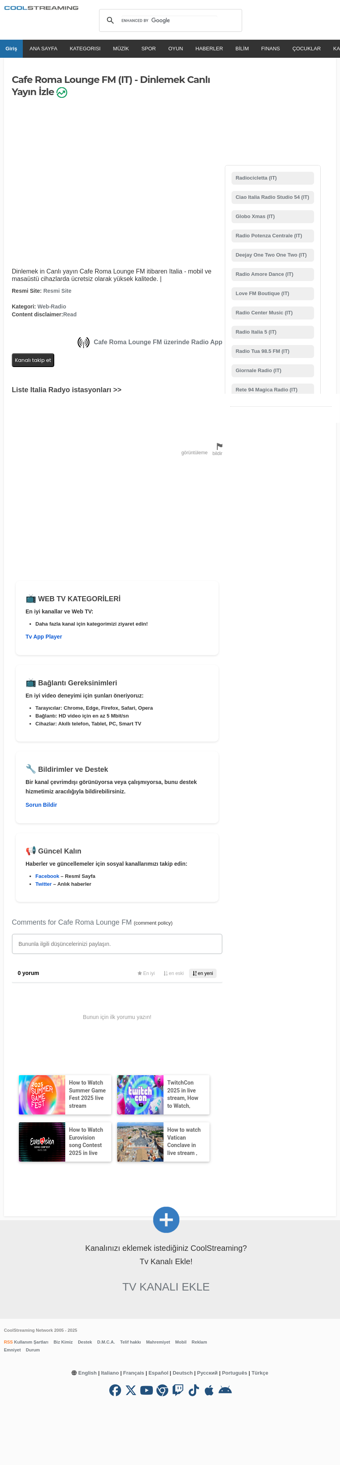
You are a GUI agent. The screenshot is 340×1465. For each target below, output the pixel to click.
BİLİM (242, 48)
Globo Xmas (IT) (254, 216)
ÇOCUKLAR (306, 48)
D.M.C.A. (106, 1342)
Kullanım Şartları (30, 1342)
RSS (8, 1342)
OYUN (175, 48)
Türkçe (260, 1373)
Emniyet (12, 1350)
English (87, 1373)
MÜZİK (121, 48)
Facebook (47, 876)
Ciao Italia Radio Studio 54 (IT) (271, 197)
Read (70, 314)
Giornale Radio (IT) (257, 370)
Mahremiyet (158, 1342)
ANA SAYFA (43, 48)
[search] (169, 20)
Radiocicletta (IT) (255, 178)
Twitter (43, 884)
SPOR (149, 48)
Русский (207, 1373)
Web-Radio (51, 306)
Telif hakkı (130, 1342)
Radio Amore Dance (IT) (263, 274)
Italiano (110, 1373)
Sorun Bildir (41, 805)
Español (159, 1373)
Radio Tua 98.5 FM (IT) (262, 351)
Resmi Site (57, 291)
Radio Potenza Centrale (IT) (268, 236)
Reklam (199, 1342)
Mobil (181, 1342)
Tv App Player (44, 636)
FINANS (270, 48)
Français (133, 1373)
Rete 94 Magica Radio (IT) (266, 390)
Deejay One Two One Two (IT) (270, 255)
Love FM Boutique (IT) (261, 293)
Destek (85, 1342)
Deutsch (183, 1373)
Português (234, 1373)
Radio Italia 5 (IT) (255, 332)
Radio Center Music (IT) (263, 313)
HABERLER (209, 48)
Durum (33, 1350)
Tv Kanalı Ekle (166, 1287)
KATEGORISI (85, 48)
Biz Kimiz (63, 1342)
